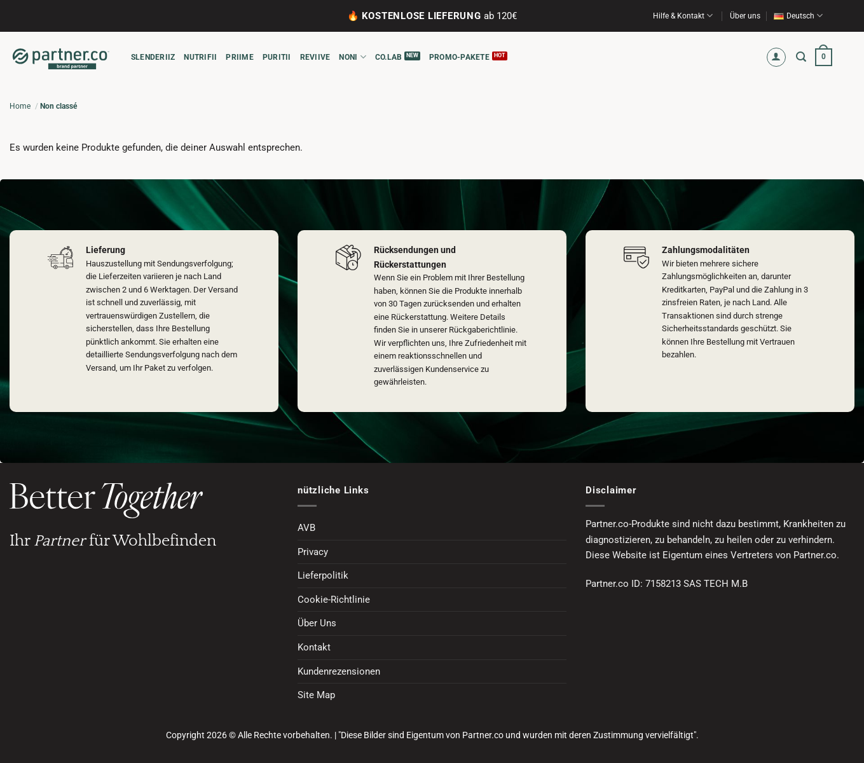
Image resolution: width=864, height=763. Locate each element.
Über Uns (317, 623)
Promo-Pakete (459, 57)
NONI (352, 57)
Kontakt (314, 647)
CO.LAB (388, 57)
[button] (776, 57)
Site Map (316, 695)
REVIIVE (315, 57)
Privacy (313, 552)
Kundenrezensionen (339, 671)
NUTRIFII (200, 57)
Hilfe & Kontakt (683, 16)
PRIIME (239, 57)
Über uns (745, 15)
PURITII (277, 57)
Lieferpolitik (323, 575)
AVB (306, 527)
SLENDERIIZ (153, 57)
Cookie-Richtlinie (334, 599)
